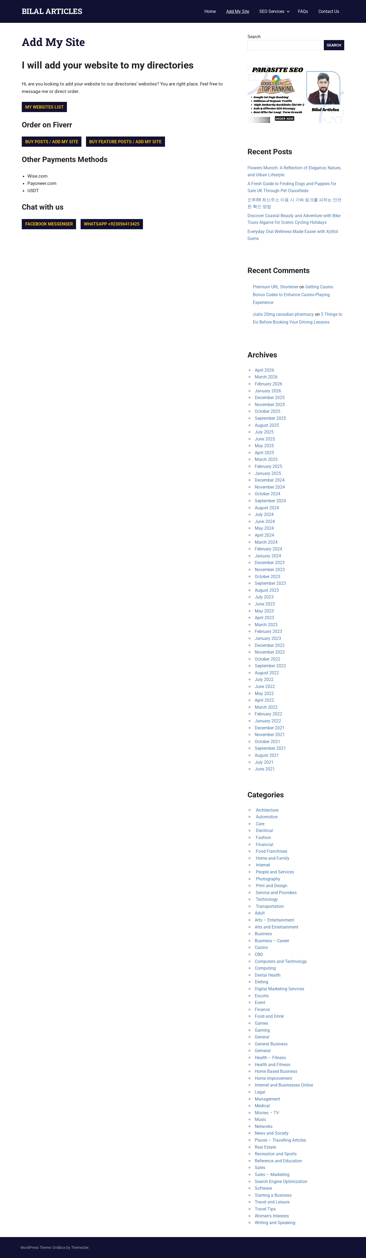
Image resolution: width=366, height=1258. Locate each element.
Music (260, 1119)
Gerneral (263, 1050)
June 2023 (265, 604)
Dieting (261, 981)
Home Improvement (273, 1078)
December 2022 (270, 645)
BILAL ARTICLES (52, 11)
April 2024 (264, 535)
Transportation (269, 906)
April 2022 (264, 700)
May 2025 (264, 445)
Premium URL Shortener (275, 286)
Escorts (262, 995)
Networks (263, 1126)
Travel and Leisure (272, 1202)
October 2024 (267, 493)
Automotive (266, 816)
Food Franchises (271, 851)
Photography (267, 878)
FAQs (303, 11)
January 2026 (268, 390)
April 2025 (264, 452)
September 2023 (270, 583)
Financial (264, 844)
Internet (262, 865)
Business (263, 933)
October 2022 (267, 659)
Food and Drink (269, 1016)
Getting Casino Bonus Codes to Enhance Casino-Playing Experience (293, 294)
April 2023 (264, 617)
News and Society (272, 1133)
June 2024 (265, 521)
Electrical (264, 830)
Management (267, 1099)
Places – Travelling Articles (280, 1140)
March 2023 (266, 624)
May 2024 (264, 528)
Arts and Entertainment (276, 927)
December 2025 (270, 397)
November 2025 (270, 404)
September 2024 (270, 500)
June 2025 (265, 439)
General (262, 1037)
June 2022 (265, 686)
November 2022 (270, 652)
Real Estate (265, 1147)
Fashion (263, 837)
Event (260, 1002)
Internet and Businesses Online (284, 1085)
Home (210, 11)
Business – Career (272, 940)
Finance (262, 1009)
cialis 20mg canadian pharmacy (283, 314)
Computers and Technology (281, 961)
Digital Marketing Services (279, 988)
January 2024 (268, 555)
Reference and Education (278, 1160)
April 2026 (264, 370)
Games (261, 1023)
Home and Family (272, 858)
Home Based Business (276, 1071)
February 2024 (268, 548)
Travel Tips (265, 1209)
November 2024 (270, 487)
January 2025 (268, 473)
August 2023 (267, 590)
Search (254, 36)
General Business (271, 1043)
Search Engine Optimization (281, 1181)
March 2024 (266, 542)
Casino (261, 947)
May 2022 (264, 693)
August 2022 (267, 672)
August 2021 (267, 755)
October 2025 (267, 411)
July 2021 (264, 762)
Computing (265, 968)
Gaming (262, 1030)
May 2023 (264, 611)
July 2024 (264, 514)
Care (259, 823)
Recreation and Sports (276, 1153)
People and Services (274, 871)
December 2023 (270, 562)
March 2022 (266, 707)
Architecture (266, 810)
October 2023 (267, 576)
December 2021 (270, 727)
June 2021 (265, 769)
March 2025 (266, 459)
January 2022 (268, 720)
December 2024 (270, 480)
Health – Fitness (270, 1057)
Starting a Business (273, 1195)
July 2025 (264, 432)
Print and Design (271, 885)
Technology (266, 899)
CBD (259, 954)
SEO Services (274, 11)
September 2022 (270, 665)
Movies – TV (267, 1112)
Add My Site (237, 11)
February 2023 (268, 631)
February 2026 (268, 383)
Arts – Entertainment (274, 920)
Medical (262, 1105)
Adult (260, 913)
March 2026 (266, 376)
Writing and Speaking (275, 1222)
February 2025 (268, 466)
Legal (260, 1092)
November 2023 (270, 569)
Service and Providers (276, 892)
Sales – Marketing (272, 1174)
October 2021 (267, 741)
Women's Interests (272, 1215)
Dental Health (268, 975)
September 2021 (270, 748)
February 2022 (268, 713)
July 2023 (264, 597)
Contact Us (328, 11)
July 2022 (264, 679)
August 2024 (267, 507)
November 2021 (270, 734)
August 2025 (267, 425)
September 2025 (270, 418)
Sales (260, 1167)
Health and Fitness (272, 1064)
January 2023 (268, 638)
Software (263, 1188)
